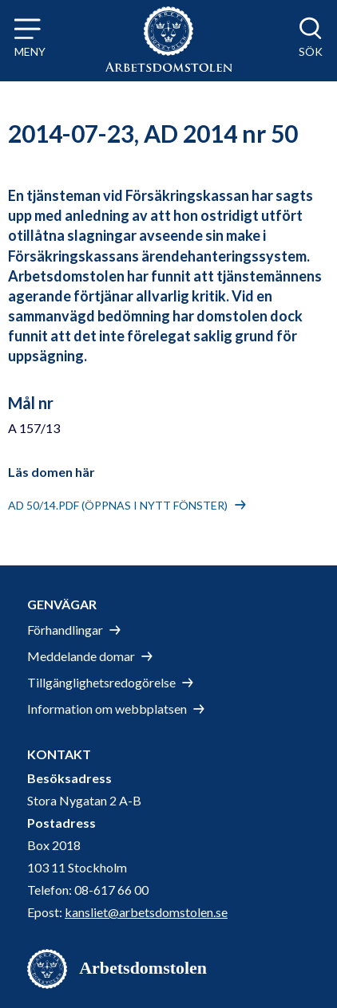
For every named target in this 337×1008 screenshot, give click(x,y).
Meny (30, 51)
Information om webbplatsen (107, 708)
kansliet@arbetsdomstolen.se (146, 911)
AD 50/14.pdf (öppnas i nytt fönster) (118, 505)
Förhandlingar (65, 629)
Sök (311, 51)
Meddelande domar (81, 655)
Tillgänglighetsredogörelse (101, 682)
